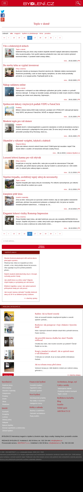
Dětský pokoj (6, 420)
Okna (4, 401)
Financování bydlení (37, 382)
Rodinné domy (7, 385)
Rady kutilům (34, 416)
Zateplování (6, 393)
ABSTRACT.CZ (63, 411)
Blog (59, 401)
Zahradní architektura (37, 413)
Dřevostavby (6, 388)
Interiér (5, 408)
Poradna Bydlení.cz (11, 307)
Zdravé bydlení (7, 431)
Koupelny (5, 414)
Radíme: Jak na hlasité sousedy (47, 314)
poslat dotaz (8, 375)
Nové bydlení (34, 394)
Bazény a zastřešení (37, 410)
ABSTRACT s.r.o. (24, 443)
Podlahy (5, 396)
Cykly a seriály (63, 385)
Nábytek (5, 422)
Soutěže (60, 405)
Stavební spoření (36, 391)
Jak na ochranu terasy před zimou (48, 364)
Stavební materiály (8, 391)
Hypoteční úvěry (35, 388)
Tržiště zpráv (62, 408)
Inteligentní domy (36, 403)
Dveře (4, 399)
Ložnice (5, 417)
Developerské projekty (38, 398)
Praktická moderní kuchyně (67, 391)
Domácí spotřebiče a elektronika (13, 428)
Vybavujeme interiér (65, 388)
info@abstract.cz (55, 443)
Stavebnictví (7, 382)
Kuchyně (5, 411)
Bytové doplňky (7, 425)
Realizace (5, 404)
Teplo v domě (62, 394)
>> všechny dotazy (74, 375)
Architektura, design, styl (67, 382)
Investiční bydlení (36, 385)
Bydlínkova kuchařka (65, 398)
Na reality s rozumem (37, 401)
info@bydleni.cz (56, 440)
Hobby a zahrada (36, 407)
